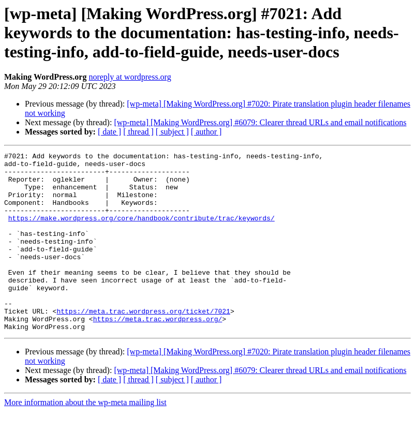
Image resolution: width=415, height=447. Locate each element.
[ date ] (109, 131)
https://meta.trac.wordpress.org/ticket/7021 (143, 343)
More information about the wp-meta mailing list (85, 438)
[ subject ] (172, 131)
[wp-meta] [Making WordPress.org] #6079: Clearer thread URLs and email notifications (260, 122)
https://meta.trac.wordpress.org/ (158, 352)
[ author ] (206, 131)
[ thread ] (138, 131)
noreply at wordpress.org (129, 76)
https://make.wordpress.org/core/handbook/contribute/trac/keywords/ (141, 231)
